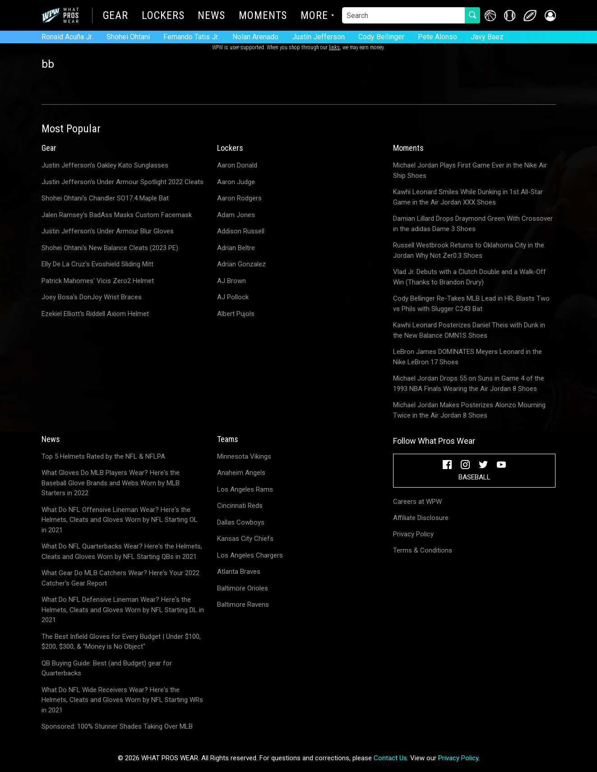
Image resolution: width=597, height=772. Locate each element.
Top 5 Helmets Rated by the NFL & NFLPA (103, 456)
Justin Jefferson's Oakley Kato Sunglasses (105, 165)
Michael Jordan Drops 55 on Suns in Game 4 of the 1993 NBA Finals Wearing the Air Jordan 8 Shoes (468, 383)
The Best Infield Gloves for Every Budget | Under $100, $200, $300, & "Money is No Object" (121, 641)
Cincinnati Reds (240, 506)
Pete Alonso (437, 37)
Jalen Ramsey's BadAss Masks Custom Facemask (117, 215)
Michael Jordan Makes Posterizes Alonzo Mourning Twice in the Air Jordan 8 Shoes (469, 410)
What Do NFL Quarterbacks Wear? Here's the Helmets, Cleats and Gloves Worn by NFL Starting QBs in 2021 (122, 551)
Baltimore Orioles (242, 588)
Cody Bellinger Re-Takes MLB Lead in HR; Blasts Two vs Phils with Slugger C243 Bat (471, 303)
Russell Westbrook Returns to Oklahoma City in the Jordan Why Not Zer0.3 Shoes (468, 250)
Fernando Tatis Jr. (191, 37)
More (314, 16)
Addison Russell (240, 231)
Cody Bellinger (381, 37)
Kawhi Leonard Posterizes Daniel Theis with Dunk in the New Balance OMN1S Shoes (469, 330)
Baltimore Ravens (243, 604)
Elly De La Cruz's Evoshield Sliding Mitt (97, 264)
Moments (263, 16)
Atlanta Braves (238, 571)
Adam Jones (236, 215)
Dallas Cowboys (240, 522)
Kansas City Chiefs (245, 539)
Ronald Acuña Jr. (67, 37)
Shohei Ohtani (128, 37)
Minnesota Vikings (244, 456)
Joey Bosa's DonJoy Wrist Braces (92, 297)
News (211, 16)
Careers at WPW (417, 502)
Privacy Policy (413, 534)
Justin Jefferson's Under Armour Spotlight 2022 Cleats (123, 182)
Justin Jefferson (318, 37)
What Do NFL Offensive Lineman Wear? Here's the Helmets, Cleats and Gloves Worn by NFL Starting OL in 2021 (120, 520)
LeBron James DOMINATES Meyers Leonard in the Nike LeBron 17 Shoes (467, 357)
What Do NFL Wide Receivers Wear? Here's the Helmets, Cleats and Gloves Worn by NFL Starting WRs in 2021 (122, 700)
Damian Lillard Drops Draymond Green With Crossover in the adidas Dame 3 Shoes (473, 223)
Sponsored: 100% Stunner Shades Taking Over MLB (117, 726)
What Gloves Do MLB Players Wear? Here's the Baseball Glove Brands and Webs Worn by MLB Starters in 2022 (111, 483)
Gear (116, 16)
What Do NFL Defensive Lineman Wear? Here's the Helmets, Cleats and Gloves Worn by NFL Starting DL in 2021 (123, 609)
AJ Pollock (233, 297)
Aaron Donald (237, 165)
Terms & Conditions (422, 550)
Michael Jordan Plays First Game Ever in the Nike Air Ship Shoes (470, 170)
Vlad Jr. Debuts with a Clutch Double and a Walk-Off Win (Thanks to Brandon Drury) (469, 277)
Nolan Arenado (255, 37)
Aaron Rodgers (239, 198)
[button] (550, 15)
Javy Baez (487, 37)
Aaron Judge (236, 182)
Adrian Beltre (236, 248)
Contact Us (390, 758)
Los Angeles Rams (245, 489)
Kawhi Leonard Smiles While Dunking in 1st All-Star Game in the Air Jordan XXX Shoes (468, 197)
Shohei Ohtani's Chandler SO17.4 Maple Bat (105, 198)
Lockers (163, 16)
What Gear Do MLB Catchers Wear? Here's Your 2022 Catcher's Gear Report (120, 578)
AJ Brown (231, 281)
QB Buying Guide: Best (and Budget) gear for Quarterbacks (107, 668)
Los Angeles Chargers (250, 555)
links (334, 47)
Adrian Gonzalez (241, 264)
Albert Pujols (236, 314)
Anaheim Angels (241, 473)
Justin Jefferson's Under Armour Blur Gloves (108, 231)
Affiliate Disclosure (421, 518)
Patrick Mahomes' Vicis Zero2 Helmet (98, 281)
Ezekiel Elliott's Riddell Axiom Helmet (95, 314)
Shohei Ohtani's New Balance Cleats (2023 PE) (110, 248)
